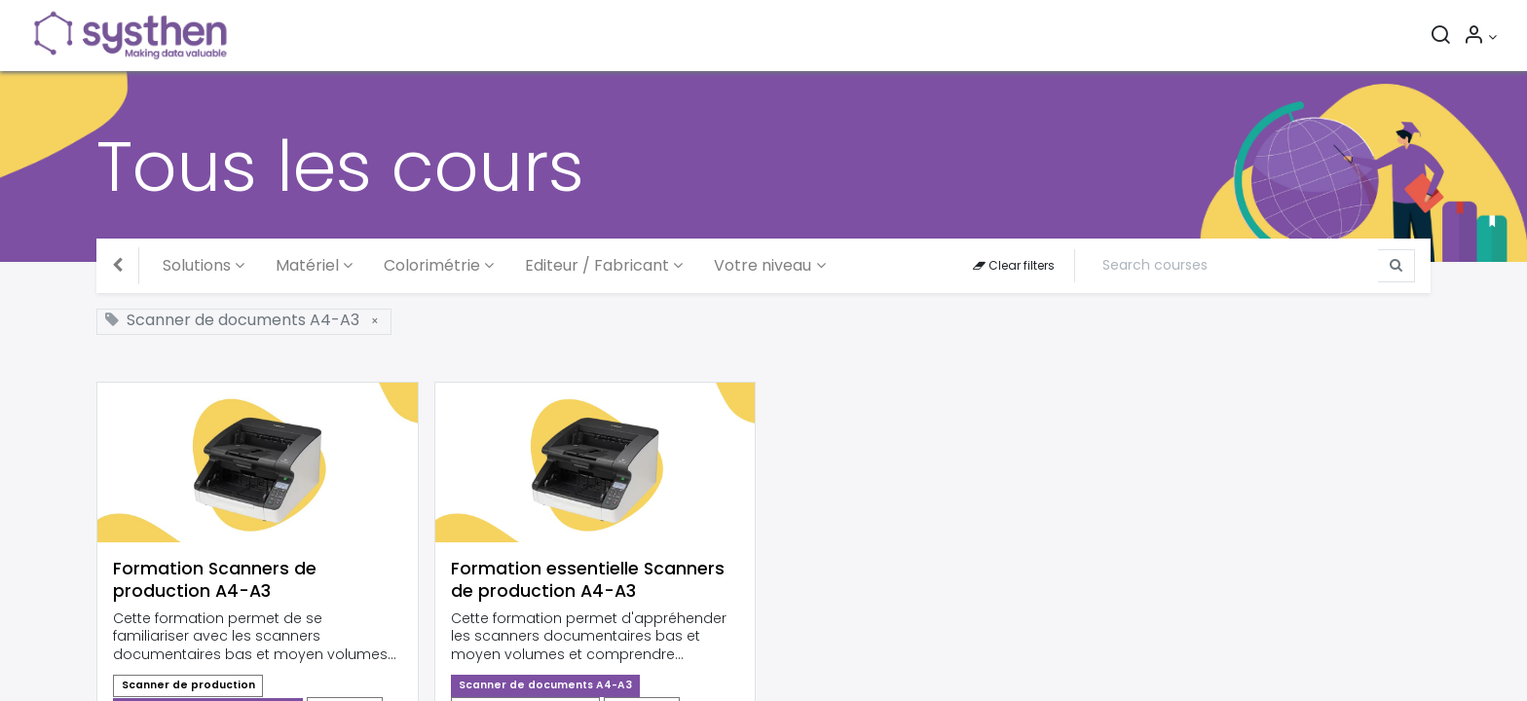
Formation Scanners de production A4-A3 (215, 580)
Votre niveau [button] (762, 265)
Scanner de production (188, 685)
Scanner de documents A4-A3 (545, 685)
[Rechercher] (1440, 37)
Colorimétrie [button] (432, 265)
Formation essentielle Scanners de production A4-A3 (588, 580)
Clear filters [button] (1014, 265)
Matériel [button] (307, 265)
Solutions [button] (197, 265)
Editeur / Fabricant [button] (597, 265)
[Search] (1234, 264)
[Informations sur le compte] (1480, 37)
